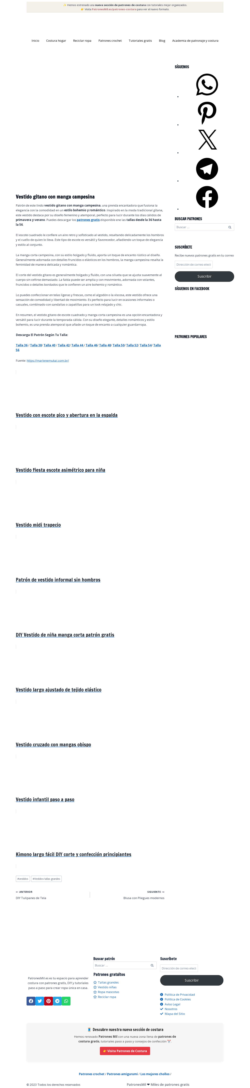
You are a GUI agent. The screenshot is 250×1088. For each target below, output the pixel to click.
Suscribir (204, 276)
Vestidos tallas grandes (46, 878)
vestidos (22, 878)
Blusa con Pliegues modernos (128, 894)
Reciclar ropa (82, 41)
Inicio (35, 41)
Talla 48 (105, 345)
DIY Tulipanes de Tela (51, 894)
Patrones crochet (110, 41)
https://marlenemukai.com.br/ (48, 361)
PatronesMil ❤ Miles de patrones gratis (158, 1084)
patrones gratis (88, 220)
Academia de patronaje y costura (195, 41)
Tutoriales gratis (140, 41)
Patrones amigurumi (122, 1074)
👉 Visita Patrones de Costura (125, 1051)
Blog (162, 41)
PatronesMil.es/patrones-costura (114, 9)
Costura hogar (56, 41)
